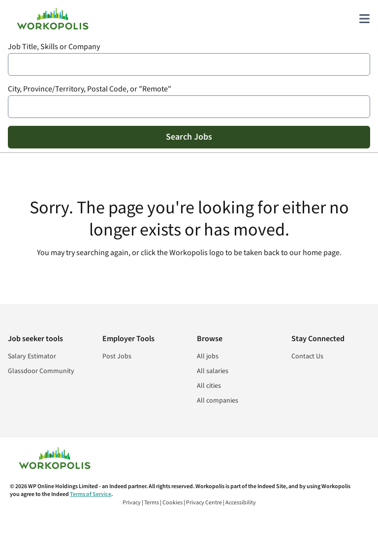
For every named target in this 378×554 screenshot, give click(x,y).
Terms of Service (90, 494)
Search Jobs (189, 137)
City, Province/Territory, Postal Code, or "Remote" (89, 89)
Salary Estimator (32, 356)
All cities (209, 385)
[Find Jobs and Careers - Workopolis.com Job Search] (52, 18)
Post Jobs (116, 356)
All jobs (208, 356)
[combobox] (189, 64)
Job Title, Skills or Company (54, 47)
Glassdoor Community (41, 371)
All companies (217, 400)
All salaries (212, 371)
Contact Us (307, 356)
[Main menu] (364, 19)
